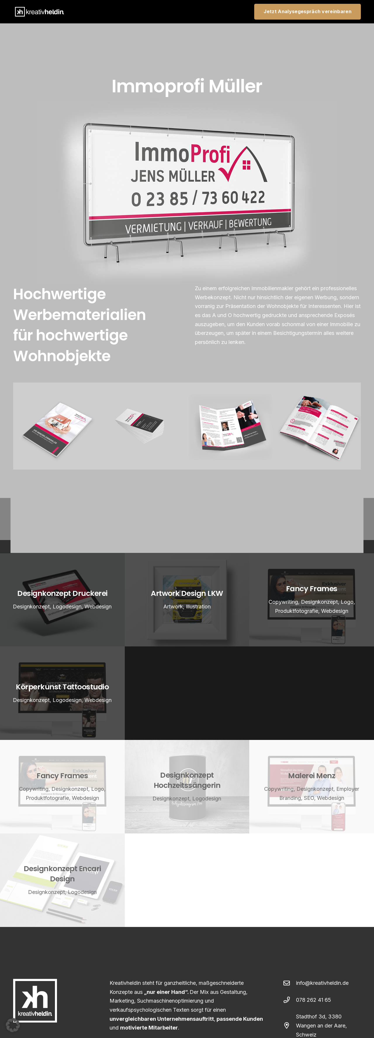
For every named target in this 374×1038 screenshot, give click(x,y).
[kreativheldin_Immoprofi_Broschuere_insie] (317, 426)
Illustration (198, 606)
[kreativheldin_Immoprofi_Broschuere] (56, 426)
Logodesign (67, 606)
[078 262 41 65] (289, 1000)
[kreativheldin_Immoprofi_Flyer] (230, 426)
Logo (347, 602)
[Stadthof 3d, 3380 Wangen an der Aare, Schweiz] (289, 1026)
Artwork (173, 606)
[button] (13, 1025)
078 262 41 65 (313, 1000)
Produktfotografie (296, 611)
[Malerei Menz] (311, 786)
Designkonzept (31, 606)
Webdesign (98, 606)
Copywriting (283, 602)
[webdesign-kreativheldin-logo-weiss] (39, 12)
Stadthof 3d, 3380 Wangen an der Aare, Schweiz (321, 1025)
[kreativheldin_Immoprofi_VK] (143, 426)
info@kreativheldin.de (322, 983)
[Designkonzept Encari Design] (62, 880)
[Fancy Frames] (62, 786)
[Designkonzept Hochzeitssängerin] (187, 786)
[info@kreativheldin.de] (289, 983)
